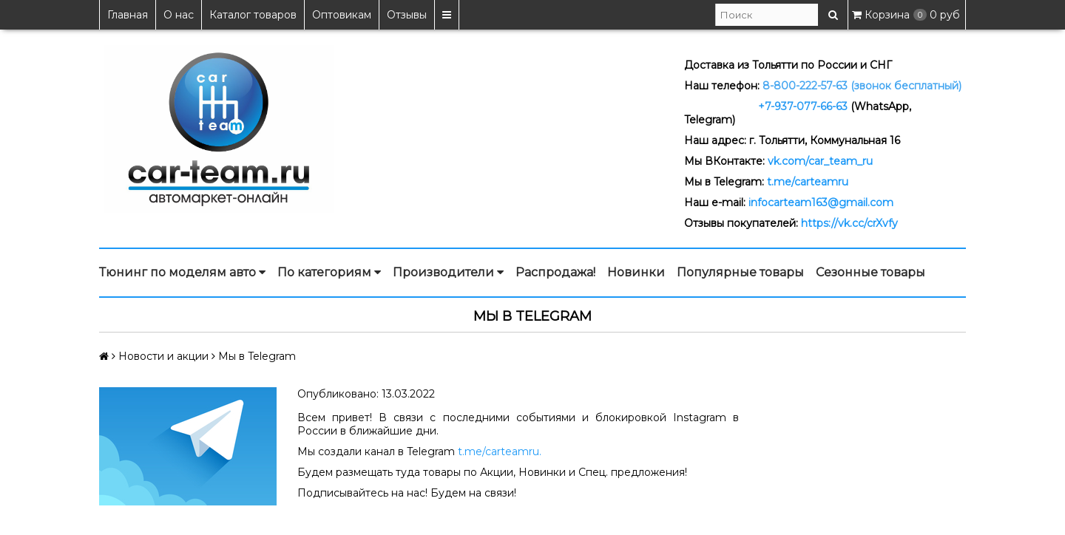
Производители (448, 272)
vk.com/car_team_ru (820, 161)
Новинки (636, 272)
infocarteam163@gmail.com (820, 202)
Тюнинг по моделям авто (182, 272)
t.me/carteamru (807, 181)
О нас (178, 14)
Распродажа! (555, 272)
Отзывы (407, 14)
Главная (127, 14)
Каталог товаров (253, 14)
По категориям (329, 272)
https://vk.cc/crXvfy (849, 223)
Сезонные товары (870, 272)
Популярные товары (740, 272)
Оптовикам (341, 14)
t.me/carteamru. (499, 451)
